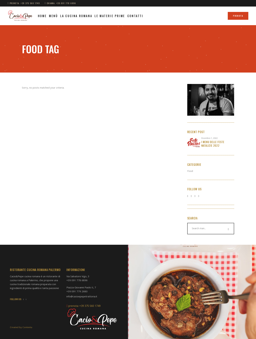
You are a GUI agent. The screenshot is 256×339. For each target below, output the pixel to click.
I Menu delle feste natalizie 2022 (212, 144)
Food (190, 171)
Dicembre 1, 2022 (209, 138)
